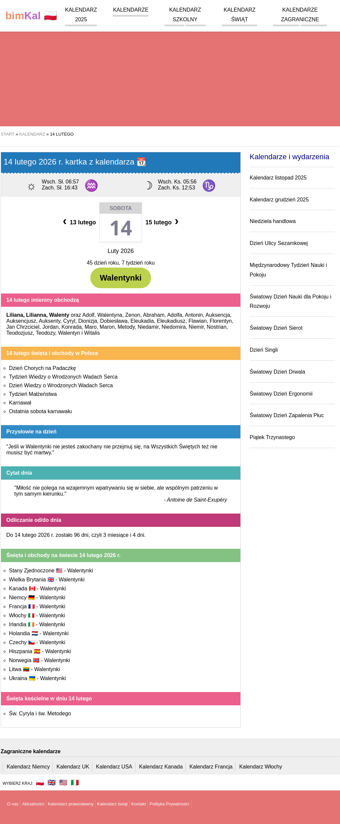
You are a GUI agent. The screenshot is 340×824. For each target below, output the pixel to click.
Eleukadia (142, 321)
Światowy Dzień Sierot (276, 328)
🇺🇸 (63, 782)
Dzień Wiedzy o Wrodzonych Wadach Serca (61, 385)
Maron (107, 327)
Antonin (194, 315)
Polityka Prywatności (169, 803)
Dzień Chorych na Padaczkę (42, 368)
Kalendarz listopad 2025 (278, 177)
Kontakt (138, 803)
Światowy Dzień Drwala (277, 372)
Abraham (153, 315)
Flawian (197, 321)
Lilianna (36, 315)
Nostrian (217, 327)
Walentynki (121, 277)
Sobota (121, 208)
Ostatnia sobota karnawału (40, 411)
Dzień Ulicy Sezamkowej (279, 243)
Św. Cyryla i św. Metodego (40, 713)
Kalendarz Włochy (260, 766)
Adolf (88, 315)
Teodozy (45, 333)
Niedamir (147, 327)
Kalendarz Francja (211, 766)
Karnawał (20, 403)
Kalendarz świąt (112, 803)
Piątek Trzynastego (272, 437)
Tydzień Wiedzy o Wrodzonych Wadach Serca (63, 377)
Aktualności (33, 803)
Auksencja (218, 315)
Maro (91, 327)
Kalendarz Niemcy (28, 766)
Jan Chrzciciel (23, 327)
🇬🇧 (51, 782)
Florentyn (221, 321)
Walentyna (109, 315)
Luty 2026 (121, 251)
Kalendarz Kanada (161, 766)
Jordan (50, 327)
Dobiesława (114, 321)
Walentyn (69, 333)
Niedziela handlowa (273, 221)
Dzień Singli (264, 350)
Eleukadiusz (171, 321)
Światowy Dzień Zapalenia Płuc (287, 415)
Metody (126, 327)
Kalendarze (130, 10)
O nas (13, 803)
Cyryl (69, 321)
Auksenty (49, 321)
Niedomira (173, 327)
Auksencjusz (21, 321)
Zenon (132, 315)
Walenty (59, 315)
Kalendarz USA (114, 766)
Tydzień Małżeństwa (33, 394)
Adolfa (174, 315)
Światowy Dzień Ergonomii (281, 394)
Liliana (14, 315)
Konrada (71, 327)
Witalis (92, 333)
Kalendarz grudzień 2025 (279, 199)
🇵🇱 (31, 15)
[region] (170, 73)
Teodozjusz (19, 333)
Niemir (196, 327)
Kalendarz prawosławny (70, 803)
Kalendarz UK (72, 766)
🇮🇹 (75, 782)
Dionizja (87, 321)
